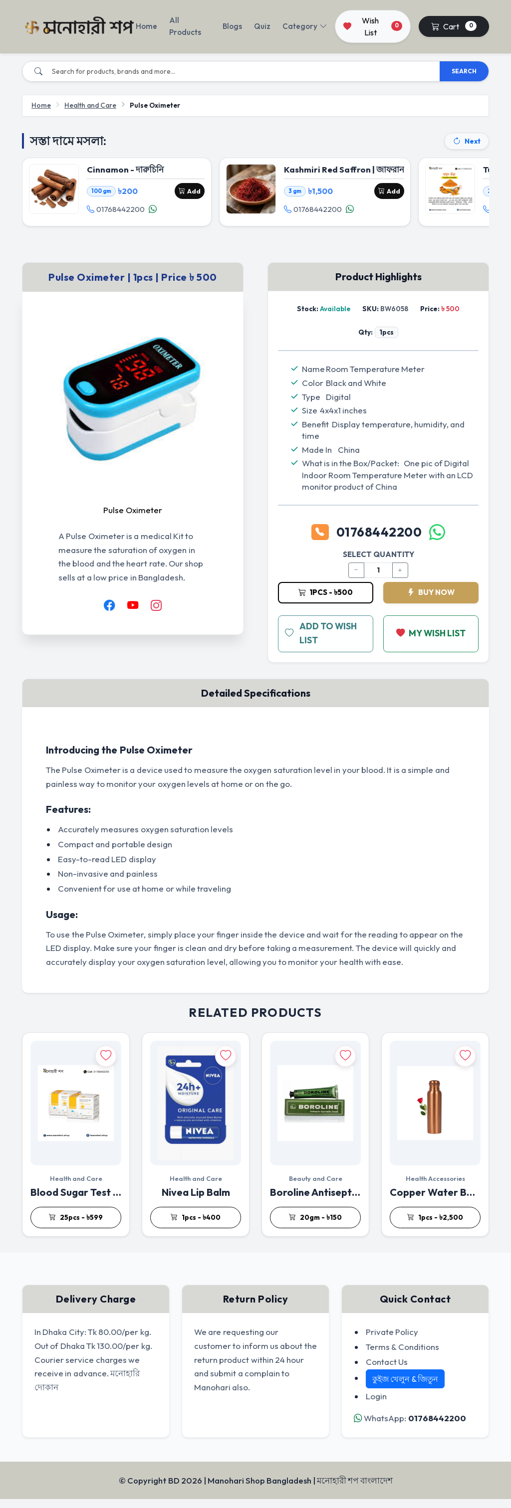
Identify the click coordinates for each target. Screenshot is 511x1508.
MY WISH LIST (431, 642)
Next (467, 141)
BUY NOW (431, 600)
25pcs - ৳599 (76, 1226)
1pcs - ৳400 (196, 1226)
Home (146, 26)
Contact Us (387, 1370)
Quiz (262, 26)
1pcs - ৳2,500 (435, 1226)
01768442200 (117, 211)
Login (376, 1405)
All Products (185, 26)
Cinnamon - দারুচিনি (126, 171)
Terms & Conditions (402, 1355)
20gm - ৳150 (315, 1226)
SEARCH (464, 71)
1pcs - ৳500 (325, 600)
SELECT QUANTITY (378, 562)
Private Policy (392, 1340)
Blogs (232, 26)
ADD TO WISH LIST (321, 642)
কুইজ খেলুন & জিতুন (405, 1388)
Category (304, 26)
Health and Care (90, 105)
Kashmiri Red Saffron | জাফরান (345, 171)
